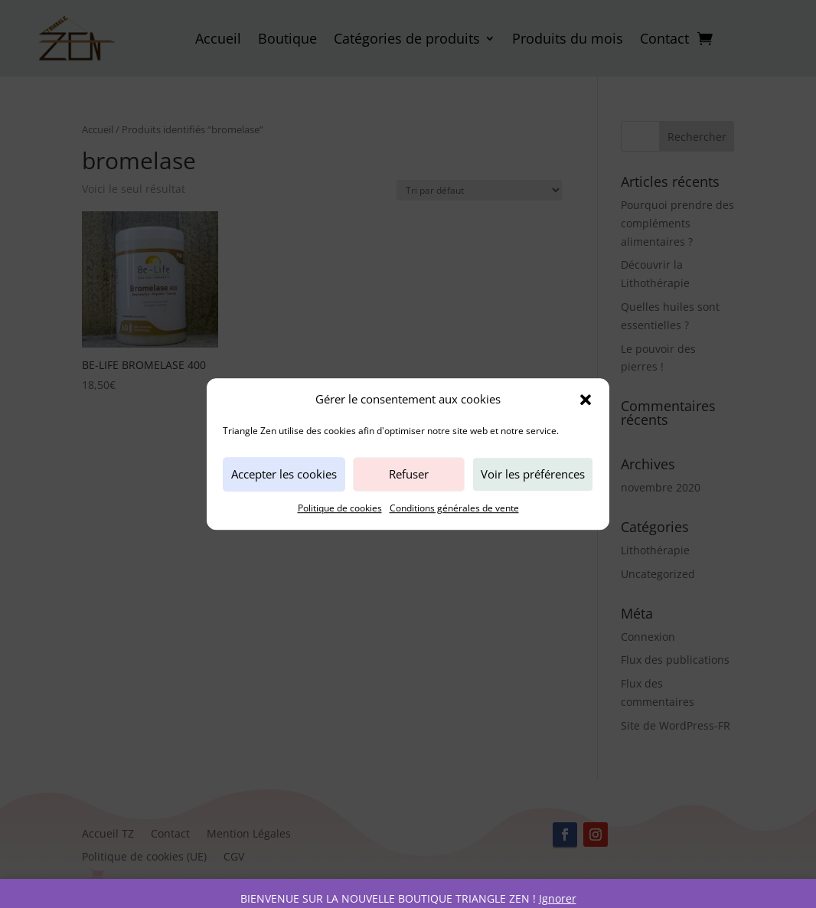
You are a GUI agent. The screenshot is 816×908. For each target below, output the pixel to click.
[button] (585, 399)
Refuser (409, 474)
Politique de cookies (340, 507)
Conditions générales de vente (454, 507)
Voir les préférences (533, 474)
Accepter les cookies (284, 474)
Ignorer (557, 898)
